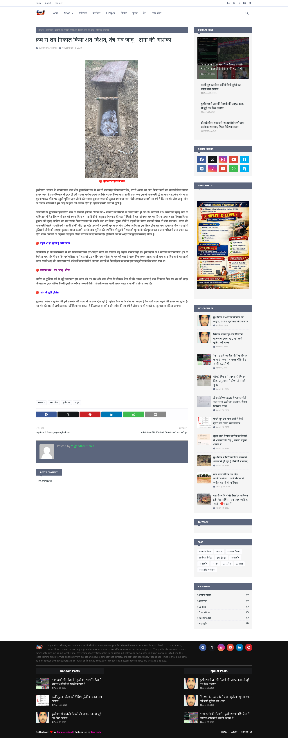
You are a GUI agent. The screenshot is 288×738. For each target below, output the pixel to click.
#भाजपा (219, 551)
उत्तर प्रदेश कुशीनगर (207, 570)
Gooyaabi (96, 732)
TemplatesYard (65, 732)
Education (224, 612)
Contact (58, 3)
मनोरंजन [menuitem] (83, 13)
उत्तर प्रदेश (54, 402)
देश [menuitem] (144, 13)
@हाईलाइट (221, 557)
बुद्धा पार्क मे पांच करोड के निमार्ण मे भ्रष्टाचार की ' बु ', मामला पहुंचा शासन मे (230, 440)
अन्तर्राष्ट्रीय (203, 563)
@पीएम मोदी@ (205, 557)
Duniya (224, 606)
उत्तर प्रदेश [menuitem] (156, 13)
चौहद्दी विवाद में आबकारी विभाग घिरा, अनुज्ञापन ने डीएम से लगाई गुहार (229, 381)
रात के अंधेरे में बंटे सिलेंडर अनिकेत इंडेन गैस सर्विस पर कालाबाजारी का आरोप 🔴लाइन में (231, 499)
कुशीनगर (66, 402)
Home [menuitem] (55, 13)
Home (39, 3)
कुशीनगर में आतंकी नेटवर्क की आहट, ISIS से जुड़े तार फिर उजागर (222, 106)
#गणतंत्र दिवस (205, 551)
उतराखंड (49, 30)
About (48, 3)
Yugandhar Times (48, 47)
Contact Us (246, 732)
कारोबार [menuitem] (96, 13)
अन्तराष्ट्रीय (235, 557)
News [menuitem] (67, 13)
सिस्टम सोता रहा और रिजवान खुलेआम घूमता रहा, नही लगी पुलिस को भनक (228, 338)
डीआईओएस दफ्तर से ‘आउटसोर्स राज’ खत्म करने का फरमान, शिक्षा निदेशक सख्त (222, 125)
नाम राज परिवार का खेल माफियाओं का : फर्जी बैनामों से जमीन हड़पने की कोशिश (228, 478)
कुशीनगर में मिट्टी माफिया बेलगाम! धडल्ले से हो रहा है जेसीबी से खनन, (230, 459)
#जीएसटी (224, 600)
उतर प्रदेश (227, 563)
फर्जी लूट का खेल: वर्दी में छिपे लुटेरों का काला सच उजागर (221, 87)
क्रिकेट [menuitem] (124, 13)
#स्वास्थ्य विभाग (233, 551)
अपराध (215, 563)
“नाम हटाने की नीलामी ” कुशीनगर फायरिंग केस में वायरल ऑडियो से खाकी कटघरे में (222, 66)
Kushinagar (224, 617)
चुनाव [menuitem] (135, 13)
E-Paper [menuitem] (110, 13)
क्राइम (77, 402)
